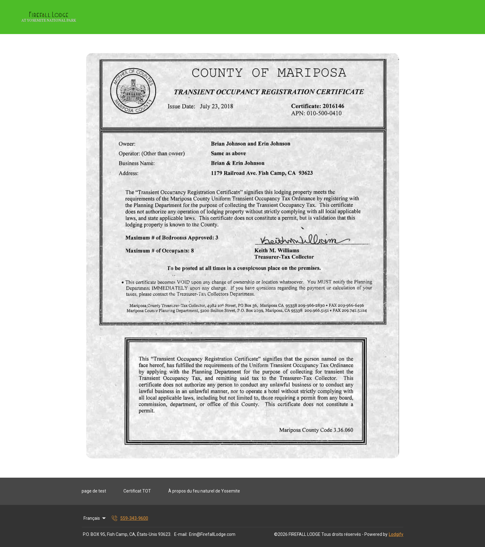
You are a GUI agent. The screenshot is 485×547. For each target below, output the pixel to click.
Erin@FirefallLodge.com (212, 534)
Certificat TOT (137, 490)
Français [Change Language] (95, 518)
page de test (94, 490)
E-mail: (180, 534)
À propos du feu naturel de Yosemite (204, 490)
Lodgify (396, 534)
